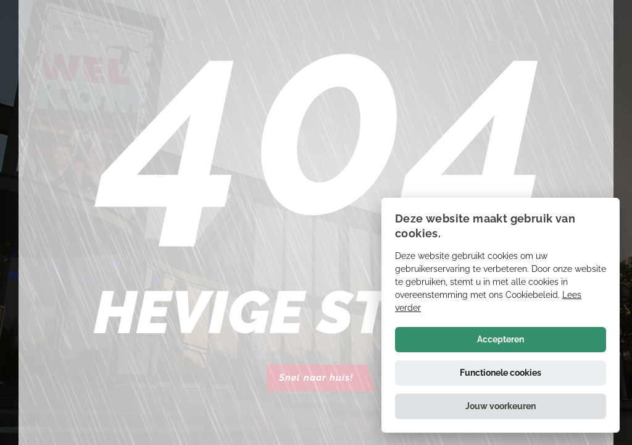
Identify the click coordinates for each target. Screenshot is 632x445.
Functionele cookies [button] (500, 373)
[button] (500, 406)
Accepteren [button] (500, 339)
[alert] (500, 315)
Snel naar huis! (316, 377)
